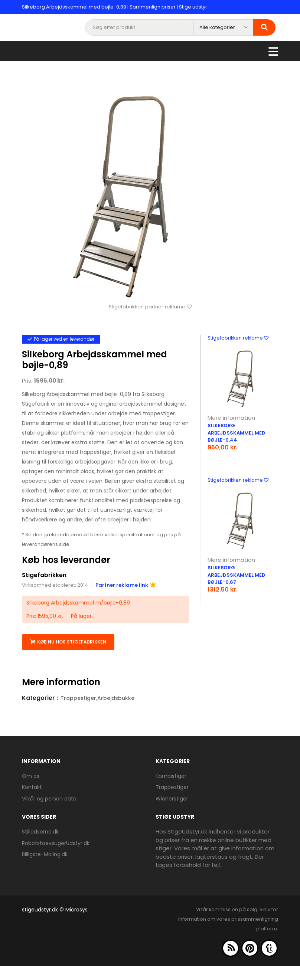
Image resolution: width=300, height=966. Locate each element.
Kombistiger (171, 775)
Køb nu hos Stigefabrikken (68, 642)
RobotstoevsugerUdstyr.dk (55, 843)
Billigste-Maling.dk (45, 854)
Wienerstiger (172, 798)
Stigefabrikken (44, 575)
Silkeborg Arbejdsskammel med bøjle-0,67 (236, 575)
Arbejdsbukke (115, 697)
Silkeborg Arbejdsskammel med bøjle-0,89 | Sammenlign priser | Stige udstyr (114, 6)
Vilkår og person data (49, 798)
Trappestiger (78, 697)
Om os (30, 775)
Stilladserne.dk (40, 831)
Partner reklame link (125, 584)
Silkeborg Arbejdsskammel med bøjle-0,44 (236, 432)
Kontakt (32, 787)
